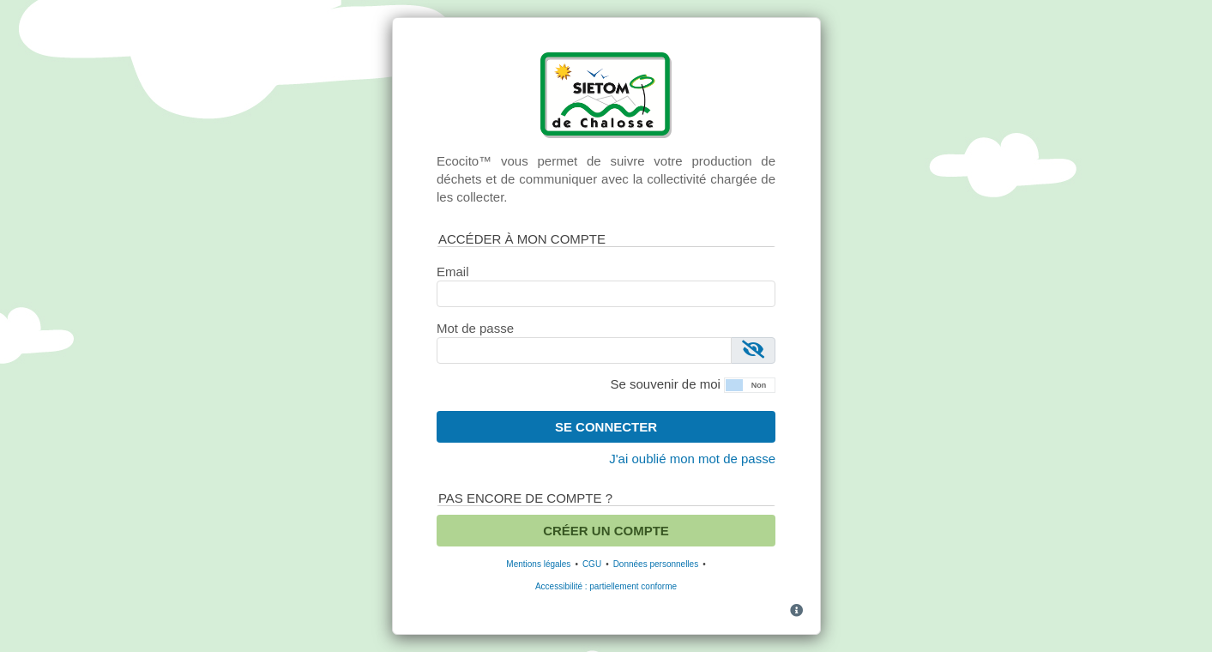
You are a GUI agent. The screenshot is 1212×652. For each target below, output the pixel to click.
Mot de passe (475, 328)
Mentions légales (538, 564)
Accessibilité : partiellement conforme (606, 586)
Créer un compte (606, 530)
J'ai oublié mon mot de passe (692, 458)
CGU (591, 564)
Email (453, 271)
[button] (749, 383)
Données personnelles (656, 564)
